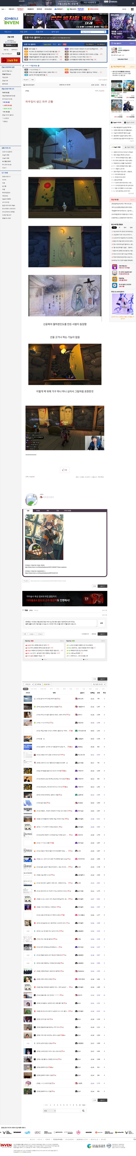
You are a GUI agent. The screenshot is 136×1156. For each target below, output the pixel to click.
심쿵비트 (80, 795)
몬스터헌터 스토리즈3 (8, 208)
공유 (77, 477)
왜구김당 (80, 811)
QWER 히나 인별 (44, 1091)
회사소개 (32, 1139)
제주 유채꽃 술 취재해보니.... (47, 947)
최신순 (36, 610)
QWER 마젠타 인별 (45, 1075)
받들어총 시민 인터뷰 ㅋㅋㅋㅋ (48, 995)
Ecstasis (80, 803)
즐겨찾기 (47, 684)
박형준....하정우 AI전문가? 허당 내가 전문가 (52, 811)
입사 (79, 1003)
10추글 (39, 684)
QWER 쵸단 (42, 1067)
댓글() (101, 91)
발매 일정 (5, 84)
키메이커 (80, 771)
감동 (96, 689)
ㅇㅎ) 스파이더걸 (44, 1083)
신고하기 (87, 477)
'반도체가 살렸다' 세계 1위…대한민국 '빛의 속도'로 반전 (56, 883)
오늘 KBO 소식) (43, 875)
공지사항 (103, 1139)
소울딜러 (80, 739)
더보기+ (62, 641)
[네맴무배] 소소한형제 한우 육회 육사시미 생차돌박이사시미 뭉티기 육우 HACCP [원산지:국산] (123, 218)
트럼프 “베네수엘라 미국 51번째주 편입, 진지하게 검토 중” (56, 851)
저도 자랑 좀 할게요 (45, 939)
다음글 (31, 634)
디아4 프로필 (67, 510)
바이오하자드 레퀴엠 (8, 212)
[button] (42, 659)
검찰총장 (80, 931)
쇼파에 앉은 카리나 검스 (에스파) (49, 1051)
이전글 (40, 634)
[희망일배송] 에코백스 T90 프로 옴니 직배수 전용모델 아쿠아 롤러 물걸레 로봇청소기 (123, 203)
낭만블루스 (81, 875)
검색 (18, 53)
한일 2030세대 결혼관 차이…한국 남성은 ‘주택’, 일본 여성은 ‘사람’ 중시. (61, 987)
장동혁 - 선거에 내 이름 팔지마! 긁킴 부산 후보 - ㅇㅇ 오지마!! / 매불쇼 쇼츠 (62, 747)
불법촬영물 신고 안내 (82, 1139)
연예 (43, 689)
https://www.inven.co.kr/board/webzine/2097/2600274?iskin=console (48, 581)
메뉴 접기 (97, 510)
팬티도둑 (80, 698)
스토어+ (132, 67)
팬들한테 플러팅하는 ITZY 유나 (48, 1027)
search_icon (104, 31)
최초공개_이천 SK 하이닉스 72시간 (49, 787)
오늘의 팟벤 (5, 158)
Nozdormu (81, 971)
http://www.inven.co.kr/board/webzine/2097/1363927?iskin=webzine (46, 567)
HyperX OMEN (6, 199)
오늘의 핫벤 (5, 155)
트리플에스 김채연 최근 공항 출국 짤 (50, 1003)
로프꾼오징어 (28, 85)
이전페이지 (85, 634)
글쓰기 (102, 679)
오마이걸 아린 (43, 1019)
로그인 (124, 9)
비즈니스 (40, 1139)
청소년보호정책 (69, 1139)
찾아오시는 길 (94, 1139)
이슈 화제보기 (101, 44)
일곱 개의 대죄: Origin (8, 205)
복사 (32, 79)
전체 (25, 689)
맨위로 (94, 634)
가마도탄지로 (82, 731)
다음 (83, 1105)
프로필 (38, 510)
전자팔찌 (80, 819)
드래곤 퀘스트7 (6, 215)
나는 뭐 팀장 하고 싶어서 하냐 (48, 931)
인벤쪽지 (41, 503)
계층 (90, 689)
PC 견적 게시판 (6, 164)
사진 (83, 689)
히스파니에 (81, 755)
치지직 (4, 179)
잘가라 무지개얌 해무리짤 (47, 698)
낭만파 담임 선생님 (44, 1043)
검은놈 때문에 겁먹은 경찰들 (47, 706)
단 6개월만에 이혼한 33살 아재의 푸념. (50, 819)
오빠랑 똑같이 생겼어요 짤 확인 (48, 971)
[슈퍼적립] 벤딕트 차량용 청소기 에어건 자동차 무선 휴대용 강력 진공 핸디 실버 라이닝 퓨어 (123, 214)
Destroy (80, 747)
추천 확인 (101, 477)
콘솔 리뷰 (5, 80)
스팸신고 (94, 477)
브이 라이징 (5, 202)
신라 (79, 851)
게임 (70, 689)
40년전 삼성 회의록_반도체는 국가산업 (51, 779)
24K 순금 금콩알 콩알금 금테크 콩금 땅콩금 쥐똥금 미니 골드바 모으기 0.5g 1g (123, 207)
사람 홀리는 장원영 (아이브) (47, 1059)
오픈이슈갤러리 (102, 80)
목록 (96, 91)
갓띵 (79, 939)
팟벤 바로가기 (6, 176)
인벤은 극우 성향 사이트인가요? (48, 755)
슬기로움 (80, 763)
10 (80, 1105)
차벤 (3, 183)
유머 (51, 689)
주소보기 (26, 79)
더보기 (50, 503)
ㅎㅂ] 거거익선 (43, 723)
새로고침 (104, 610)
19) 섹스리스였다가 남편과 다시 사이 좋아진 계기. (54, 1011)
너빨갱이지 (81, 706)
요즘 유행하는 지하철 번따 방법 (48, 963)
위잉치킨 (80, 723)
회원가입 (6, 49)
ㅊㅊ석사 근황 (43, 843)
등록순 (31, 610)
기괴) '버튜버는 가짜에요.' (47, 907)
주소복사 (26, 581)
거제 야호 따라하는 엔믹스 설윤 (48, 1035)
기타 (103, 689)
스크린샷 (5, 118)
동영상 (4, 121)
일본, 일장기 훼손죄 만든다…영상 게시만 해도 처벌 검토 (56, 867)
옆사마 (80, 995)
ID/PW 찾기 (15, 49)
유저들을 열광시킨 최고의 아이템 (49, 771)
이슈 (34, 689)
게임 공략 (5, 77)
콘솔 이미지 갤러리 (7, 115)
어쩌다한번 (81, 979)
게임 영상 (5, 195)
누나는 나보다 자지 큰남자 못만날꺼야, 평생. (52, 899)
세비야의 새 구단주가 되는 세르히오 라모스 (52, 891)
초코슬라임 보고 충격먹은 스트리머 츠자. (51, 923)
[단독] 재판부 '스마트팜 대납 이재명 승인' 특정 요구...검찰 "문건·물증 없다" (61, 835)
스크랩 (82, 477)
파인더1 (80, 835)
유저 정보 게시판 (7, 99)
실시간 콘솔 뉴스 (7, 71)
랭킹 (48, 510)
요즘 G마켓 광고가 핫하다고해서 (49, 915)
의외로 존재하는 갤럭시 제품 (47, 795)
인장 (28, 511)
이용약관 (47, 1139)
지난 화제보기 (90, 44)
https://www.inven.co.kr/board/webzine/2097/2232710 (41, 573)
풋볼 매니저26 (6, 218)
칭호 (58, 510)
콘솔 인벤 (10, 37)
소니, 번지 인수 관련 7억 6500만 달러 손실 (52, 859)
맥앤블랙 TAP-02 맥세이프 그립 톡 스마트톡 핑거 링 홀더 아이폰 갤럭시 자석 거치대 (123, 211)
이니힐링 (45, 503)
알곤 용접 (41, 803)
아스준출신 (81, 915)
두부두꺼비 (81, 859)
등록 (101, 623)
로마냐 (80, 715)
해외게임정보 (6, 192)
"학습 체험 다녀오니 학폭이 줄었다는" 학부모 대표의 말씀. (56, 731)
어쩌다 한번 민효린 (44, 979)
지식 (77, 689)
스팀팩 (80, 1083)
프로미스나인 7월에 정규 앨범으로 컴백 (51, 763)
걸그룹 (4, 186)
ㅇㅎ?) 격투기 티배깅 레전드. (48, 827)
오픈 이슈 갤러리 (7, 151)
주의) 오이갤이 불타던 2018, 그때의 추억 (51, 715)
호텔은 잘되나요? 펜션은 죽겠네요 (49, 955)
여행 (3, 189)
